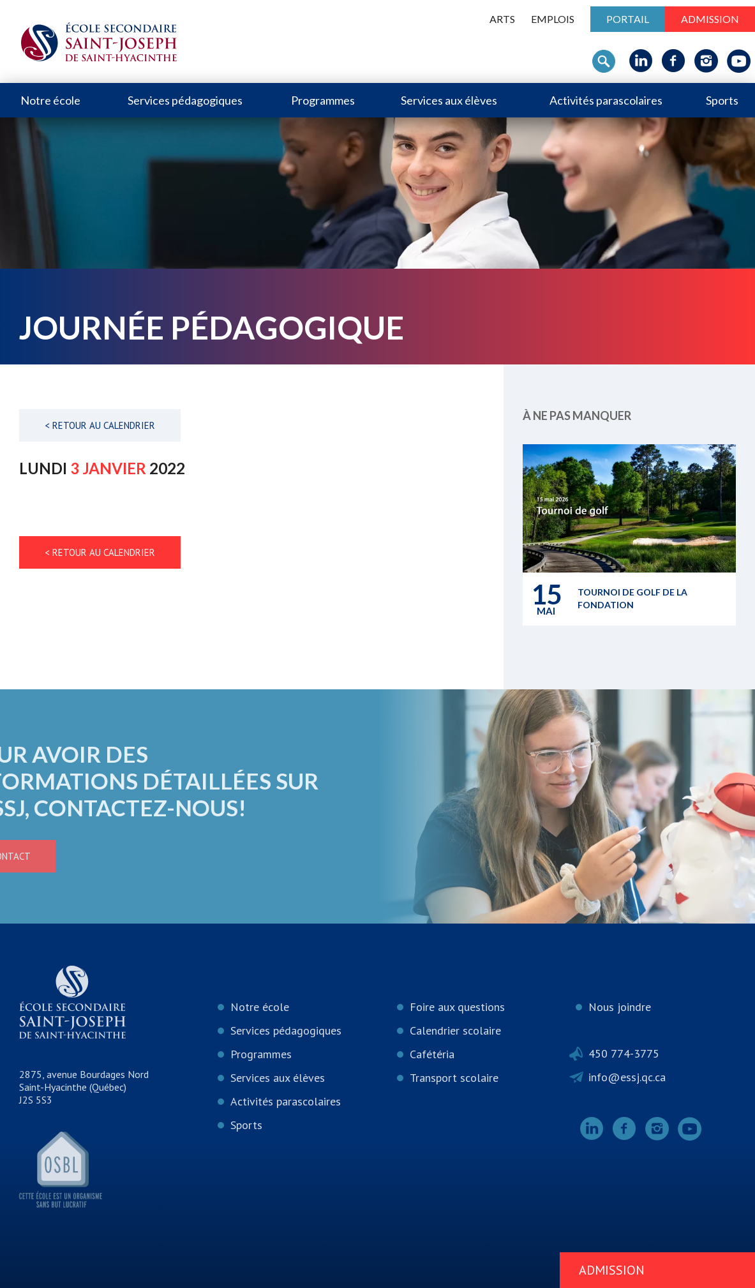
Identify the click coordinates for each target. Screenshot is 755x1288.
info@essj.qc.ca (627, 1077)
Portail (627, 19)
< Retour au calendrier (100, 425)
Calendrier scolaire (455, 1030)
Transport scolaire (454, 1077)
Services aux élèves (449, 100)
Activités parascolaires (605, 100)
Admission (710, 19)
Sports (722, 100)
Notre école (50, 100)
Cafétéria (432, 1054)
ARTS (502, 19)
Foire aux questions (457, 1007)
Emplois (552, 19)
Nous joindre (619, 1007)
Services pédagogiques (185, 100)
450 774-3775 (623, 1053)
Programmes (323, 100)
